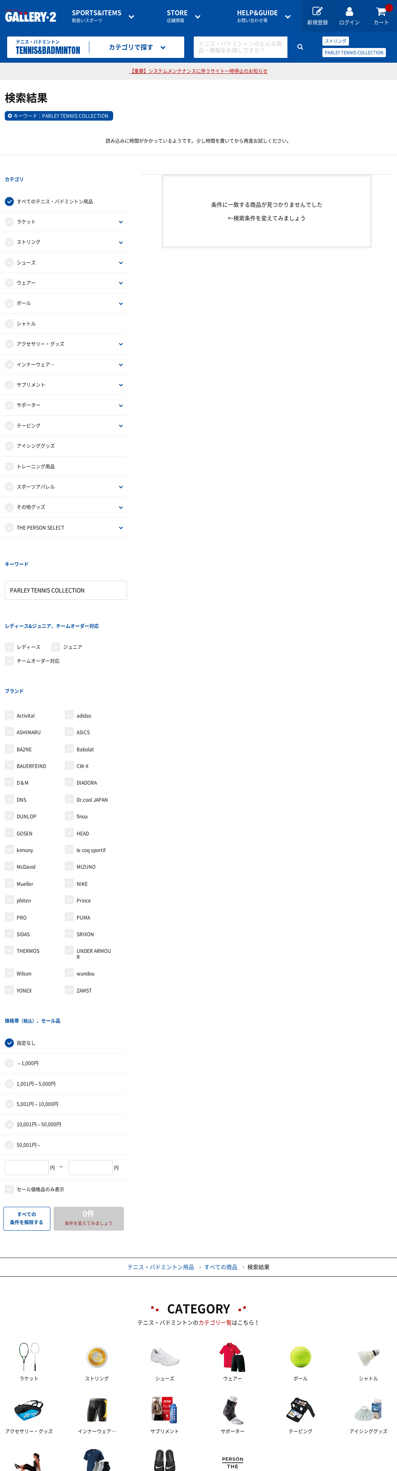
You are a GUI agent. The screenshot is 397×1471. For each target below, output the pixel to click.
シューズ (26, 246)
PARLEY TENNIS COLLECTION (354, 52)
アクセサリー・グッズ (40, 327)
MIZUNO (86, 802)
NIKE (82, 819)
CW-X (83, 701)
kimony (25, 785)
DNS (21, 735)
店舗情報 (177, 16)
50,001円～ (29, 1064)
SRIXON (85, 869)
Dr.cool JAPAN (92, 735)
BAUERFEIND (31, 701)
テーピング (28, 409)
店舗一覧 (30, 1451)
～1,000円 (28, 982)
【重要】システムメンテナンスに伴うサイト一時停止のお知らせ (198, 71)
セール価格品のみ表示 (40, 1108)
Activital (26, 651)
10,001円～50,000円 (39, 1043)
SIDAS (23, 869)
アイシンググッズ (36, 429)
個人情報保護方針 (334, 1451)
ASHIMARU (29, 667)
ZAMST (84, 925)
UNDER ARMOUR (94, 889)
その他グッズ (31, 491)
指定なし (26, 962)
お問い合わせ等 (257, 16)
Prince (84, 835)
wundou (85, 908)
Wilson (24, 908)
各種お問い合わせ (156, 1451)
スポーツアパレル (36, 470)
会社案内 (219, 1451)
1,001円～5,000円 (36, 1003)
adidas (84, 651)
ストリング (336, 41)
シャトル (26, 307)
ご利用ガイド (87, 1451)
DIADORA (87, 718)
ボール (24, 287)
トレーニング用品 (36, 450)
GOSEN (25, 768)
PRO (22, 852)
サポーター (28, 389)
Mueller (25, 819)
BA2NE (24, 684)
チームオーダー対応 (38, 612)
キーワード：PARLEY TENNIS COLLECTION (60, 115)
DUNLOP (27, 751)
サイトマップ (35, 1465)
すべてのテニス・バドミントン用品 (55, 185)
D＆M (23, 718)
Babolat (85, 684)
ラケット (26, 205)
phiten (24, 835)
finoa (82, 751)
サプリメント (31, 368)
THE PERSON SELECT (40, 511)
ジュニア (72, 598)
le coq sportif (91, 785)
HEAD (83, 768)
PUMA (83, 852)
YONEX (24, 925)
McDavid (26, 802)
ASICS (83, 667)
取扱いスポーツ (96, 16)
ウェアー (26, 266)
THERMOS (28, 886)
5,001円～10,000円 (37, 1023)
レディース (28, 598)
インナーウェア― (36, 348)
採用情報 (271, 1451)
